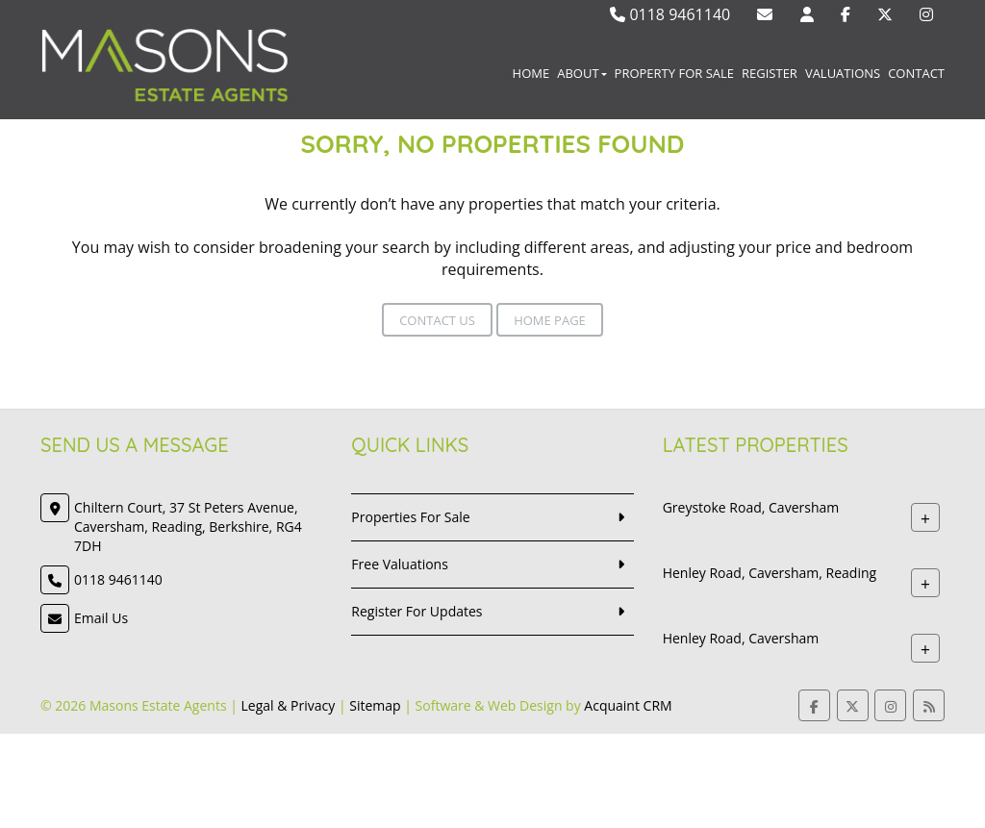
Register (769, 73)
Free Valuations (399, 564)
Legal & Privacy (288, 705)
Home (531, 73)
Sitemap (374, 705)
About (581, 73)
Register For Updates (416, 611)
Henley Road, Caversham (741, 638)
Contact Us (437, 320)
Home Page (550, 320)
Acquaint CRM (627, 705)
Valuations (842, 73)
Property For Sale (674, 73)
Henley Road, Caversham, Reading (769, 573)
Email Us (101, 618)
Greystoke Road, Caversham (751, 507)
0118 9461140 (670, 14)
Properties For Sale (410, 517)
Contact (916, 73)
